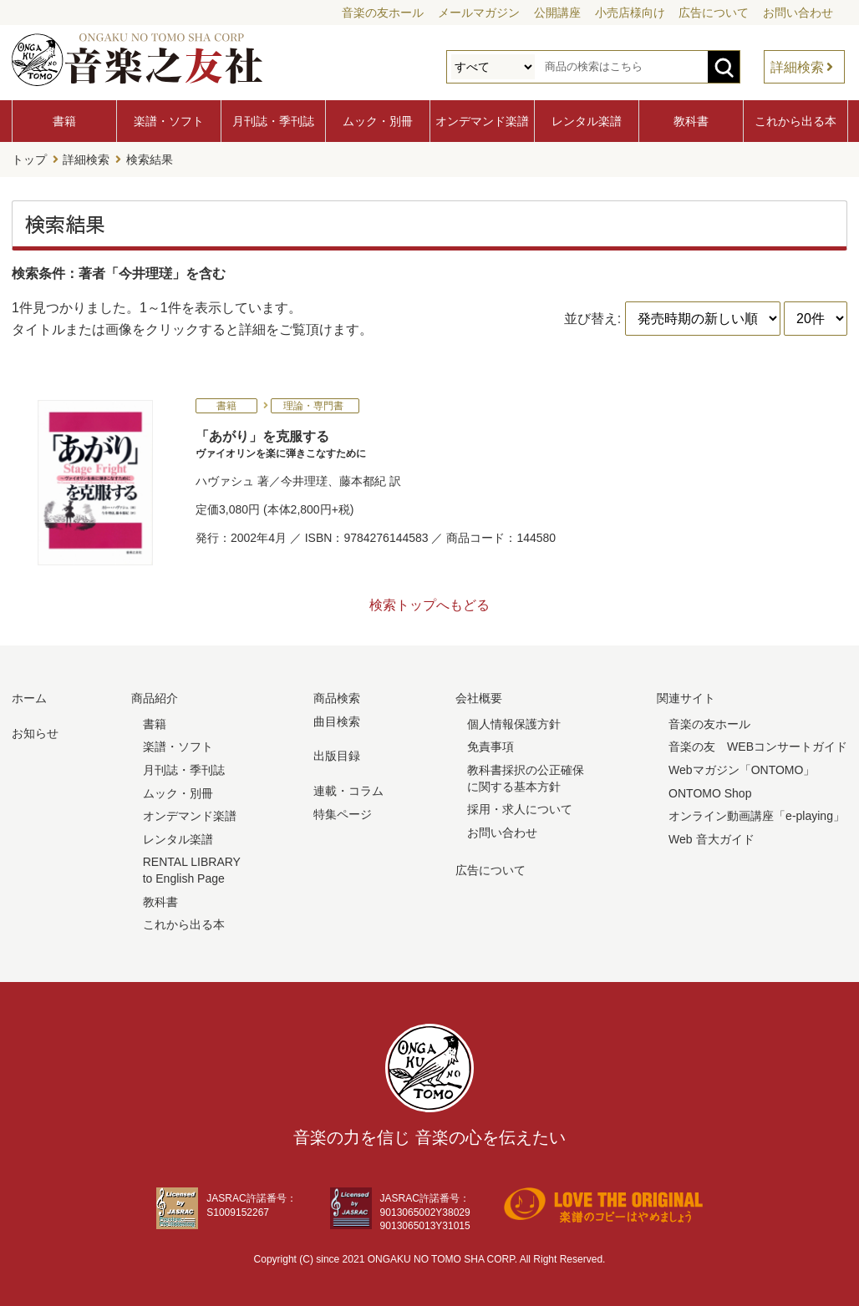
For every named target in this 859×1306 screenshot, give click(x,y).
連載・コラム (348, 790)
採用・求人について (519, 809)
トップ (29, 159)
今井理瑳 (304, 481)
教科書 (691, 121)
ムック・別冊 (378, 121)
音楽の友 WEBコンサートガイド (757, 746)
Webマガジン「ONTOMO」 (741, 770)
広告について (714, 12)
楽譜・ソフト (169, 121)
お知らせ (35, 733)
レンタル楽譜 (586, 121)
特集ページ (342, 813)
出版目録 (336, 755)
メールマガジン (479, 12)
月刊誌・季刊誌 (273, 121)
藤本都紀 (362, 481)
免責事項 (490, 746)
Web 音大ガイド (711, 839)
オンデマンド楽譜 (482, 121)
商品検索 (336, 698)
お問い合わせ (798, 12)
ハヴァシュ (225, 481)
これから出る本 (795, 121)
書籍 (64, 121)
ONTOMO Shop (709, 792)
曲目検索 (336, 721)
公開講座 (557, 12)
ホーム (29, 698)
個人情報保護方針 (514, 724)
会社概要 (478, 698)
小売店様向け (630, 12)
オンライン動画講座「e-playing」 (756, 816)
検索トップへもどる (429, 605)
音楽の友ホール (383, 12)
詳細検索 (797, 67)
